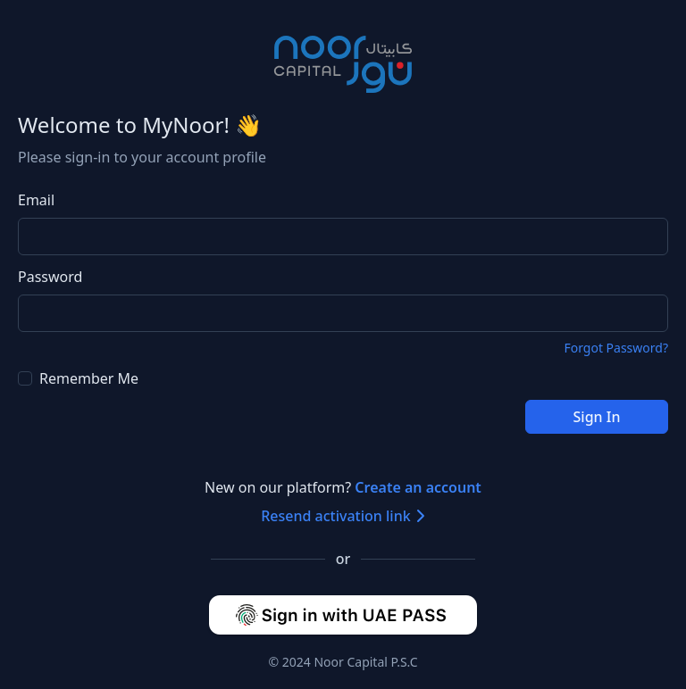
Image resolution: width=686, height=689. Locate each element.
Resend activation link (343, 516)
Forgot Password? (616, 347)
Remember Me (78, 378)
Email (36, 200)
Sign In (597, 417)
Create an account (418, 487)
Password (50, 276)
